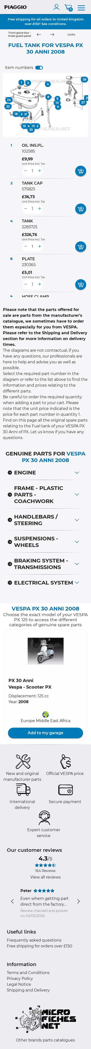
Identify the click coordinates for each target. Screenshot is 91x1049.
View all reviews (45, 877)
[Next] (51, 34)
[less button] (25, 171)
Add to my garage (45, 733)
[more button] (39, 171)
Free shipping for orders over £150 (39, 946)
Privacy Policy (20, 978)
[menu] (81, 7)
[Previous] (39, 34)
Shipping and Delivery (28, 990)
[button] (46, 651)
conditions (57, 24)
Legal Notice (19, 984)
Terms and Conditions (28, 972)
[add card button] (80, 171)
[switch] (39, 68)
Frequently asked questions (34, 940)
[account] (57, 7)
